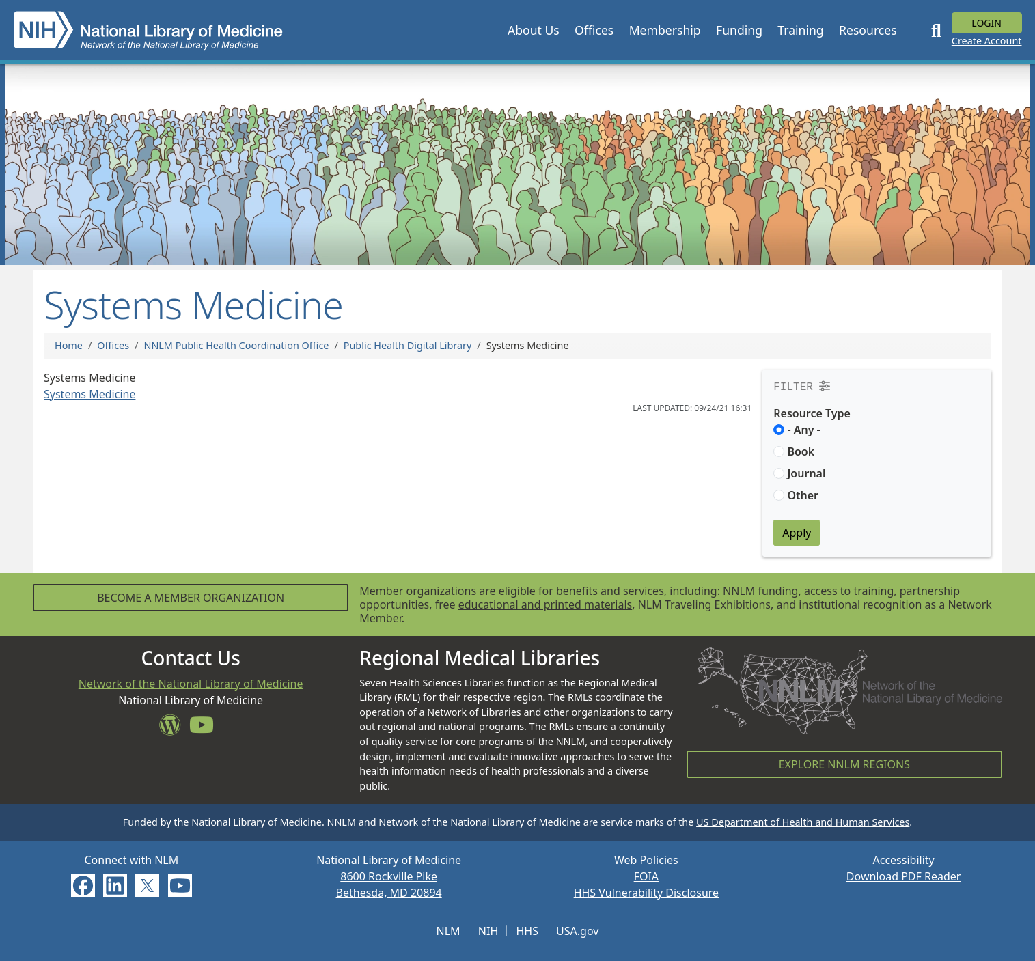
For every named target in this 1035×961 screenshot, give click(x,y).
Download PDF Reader (903, 876)
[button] (533, 30)
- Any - (803, 429)
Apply (796, 532)
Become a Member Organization (190, 597)
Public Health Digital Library (408, 345)
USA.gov (577, 930)
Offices (113, 345)
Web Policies (646, 859)
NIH (488, 930)
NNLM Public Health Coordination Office (236, 345)
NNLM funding (760, 590)
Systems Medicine (89, 394)
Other (802, 495)
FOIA (646, 876)
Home (69, 345)
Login (986, 22)
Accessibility (904, 859)
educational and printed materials (545, 604)
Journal (806, 473)
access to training (849, 590)
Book (800, 451)
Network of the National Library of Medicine (191, 683)
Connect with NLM (131, 859)
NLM (448, 930)
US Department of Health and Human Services (802, 822)
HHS (527, 930)
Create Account (987, 40)
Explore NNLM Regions (844, 764)
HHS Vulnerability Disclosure (646, 892)
